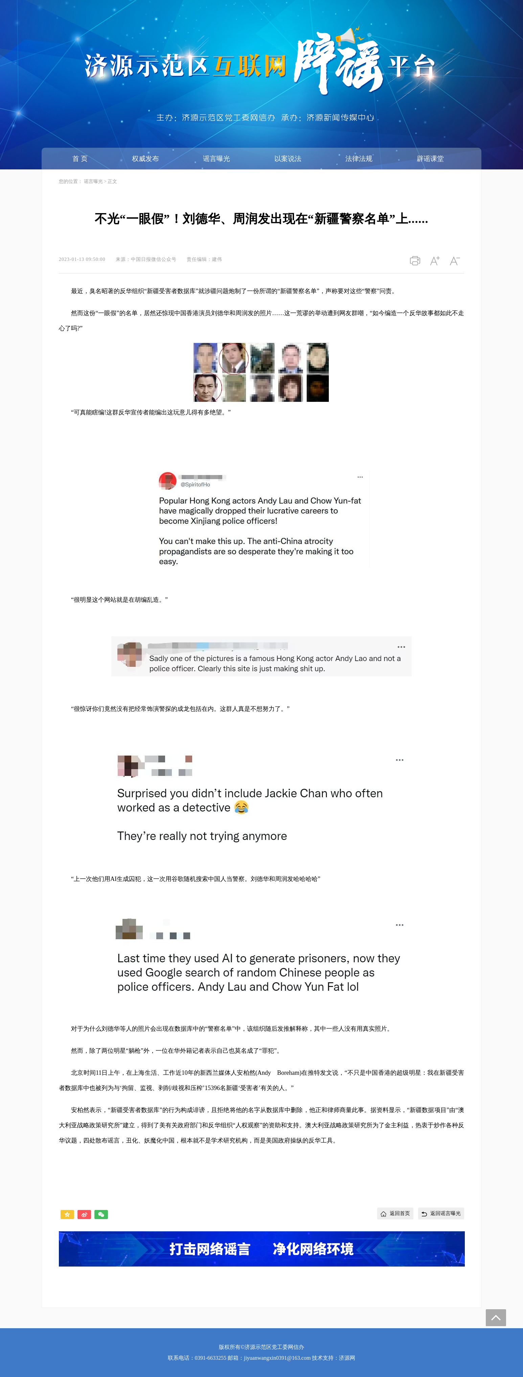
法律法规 (358, 158)
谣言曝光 (216, 158)
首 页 (80, 158)
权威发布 (145, 158)
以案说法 (287, 158)
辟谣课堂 (430, 158)
